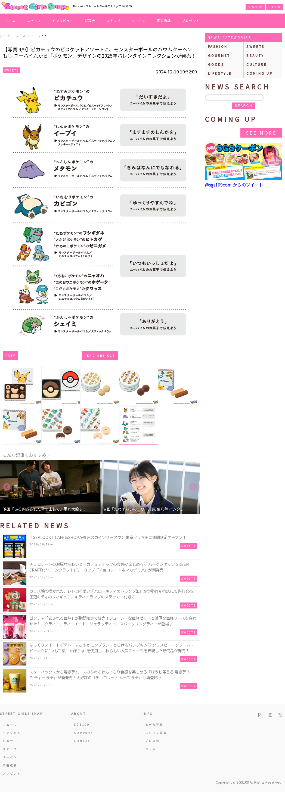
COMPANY (83, 733)
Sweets (11, 70)
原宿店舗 (164, 20)
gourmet (219, 55)
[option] (50, 487)
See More (261, 132)
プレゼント (191, 20)
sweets (255, 46)
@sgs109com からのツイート (234, 184)
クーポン (138, 20)
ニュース (34, 20)
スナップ (113, 20)
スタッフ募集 (156, 733)
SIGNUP (255, 7)
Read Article (100, 355)
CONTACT (84, 741)
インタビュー (62, 20)
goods (216, 64)
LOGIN (274, 7)
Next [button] (193, 487)
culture (256, 64)
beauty (255, 55)
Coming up (259, 73)
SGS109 (82, 724)
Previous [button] (7, 487)
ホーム (10, 20)
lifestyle (220, 73)
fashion (218, 46)
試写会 (90, 20)
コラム (150, 749)
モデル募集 (154, 724)
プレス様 (152, 741)
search (243, 106)
